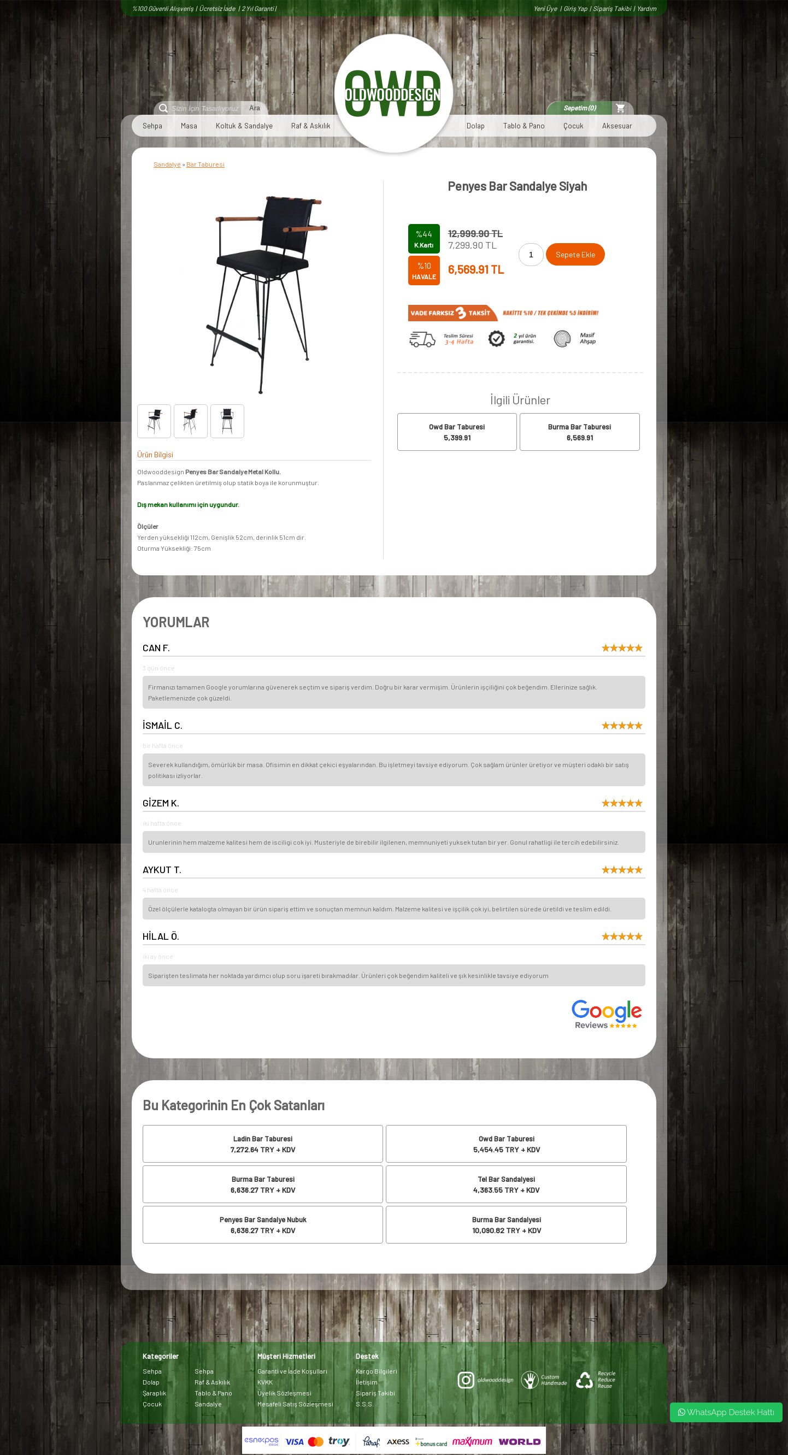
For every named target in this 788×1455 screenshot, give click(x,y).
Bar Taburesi (205, 164)
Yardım (646, 8)
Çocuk (573, 125)
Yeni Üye (545, 8)
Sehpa (152, 125)
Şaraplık (154, 1393)
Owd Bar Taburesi (457, 426)
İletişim (367, 1382)
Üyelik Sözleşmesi (284, 1393)
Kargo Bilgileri (376, 1371)
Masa (189, 125)
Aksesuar (617, 125)
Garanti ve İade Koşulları (292, 1371)
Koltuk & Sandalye (244, 125)
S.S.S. (365, 1403)
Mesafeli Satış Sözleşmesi (295, 1403)
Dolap (476, 125)
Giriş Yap (575, 8)
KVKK (265, 1382)
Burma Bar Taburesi (579, 426)
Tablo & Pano (524, 125)
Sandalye (167, 164)
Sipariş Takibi (612, 8)
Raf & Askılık (311, 125)
